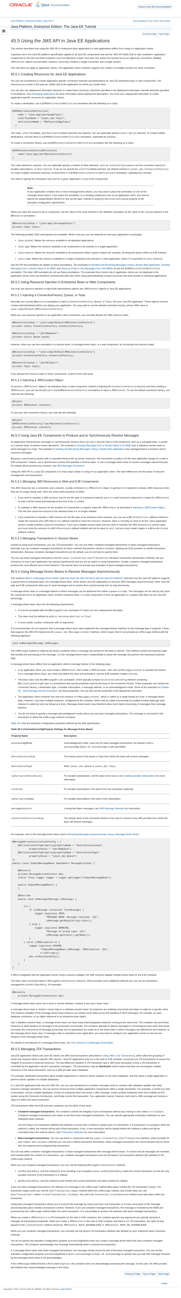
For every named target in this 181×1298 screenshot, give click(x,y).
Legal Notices (66, 1289)
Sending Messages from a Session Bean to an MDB (104, 445)
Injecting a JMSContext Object (148, 507)
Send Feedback (140, 21)
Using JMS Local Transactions (118, 1055)
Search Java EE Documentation (154, 6)
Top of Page (149, 1274)
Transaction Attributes (72, 1132)
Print (150, 21)
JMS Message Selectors (111, 808)
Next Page (164, 34)
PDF (156, 21)
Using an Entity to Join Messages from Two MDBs (87, 268)
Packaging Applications (43, 94)
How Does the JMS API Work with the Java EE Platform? (94, 578)
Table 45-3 (16, 723)
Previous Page (150, 34)
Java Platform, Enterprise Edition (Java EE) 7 (32, 21)
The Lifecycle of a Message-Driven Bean (92, 1042)
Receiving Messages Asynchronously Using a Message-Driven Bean (103, 834)
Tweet (164, 1283)
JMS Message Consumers (70, 465)
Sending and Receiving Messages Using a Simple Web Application (125, 264)
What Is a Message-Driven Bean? (42, 578)
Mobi (168, 21)
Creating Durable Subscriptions (139, 776)
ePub (162, 21)
